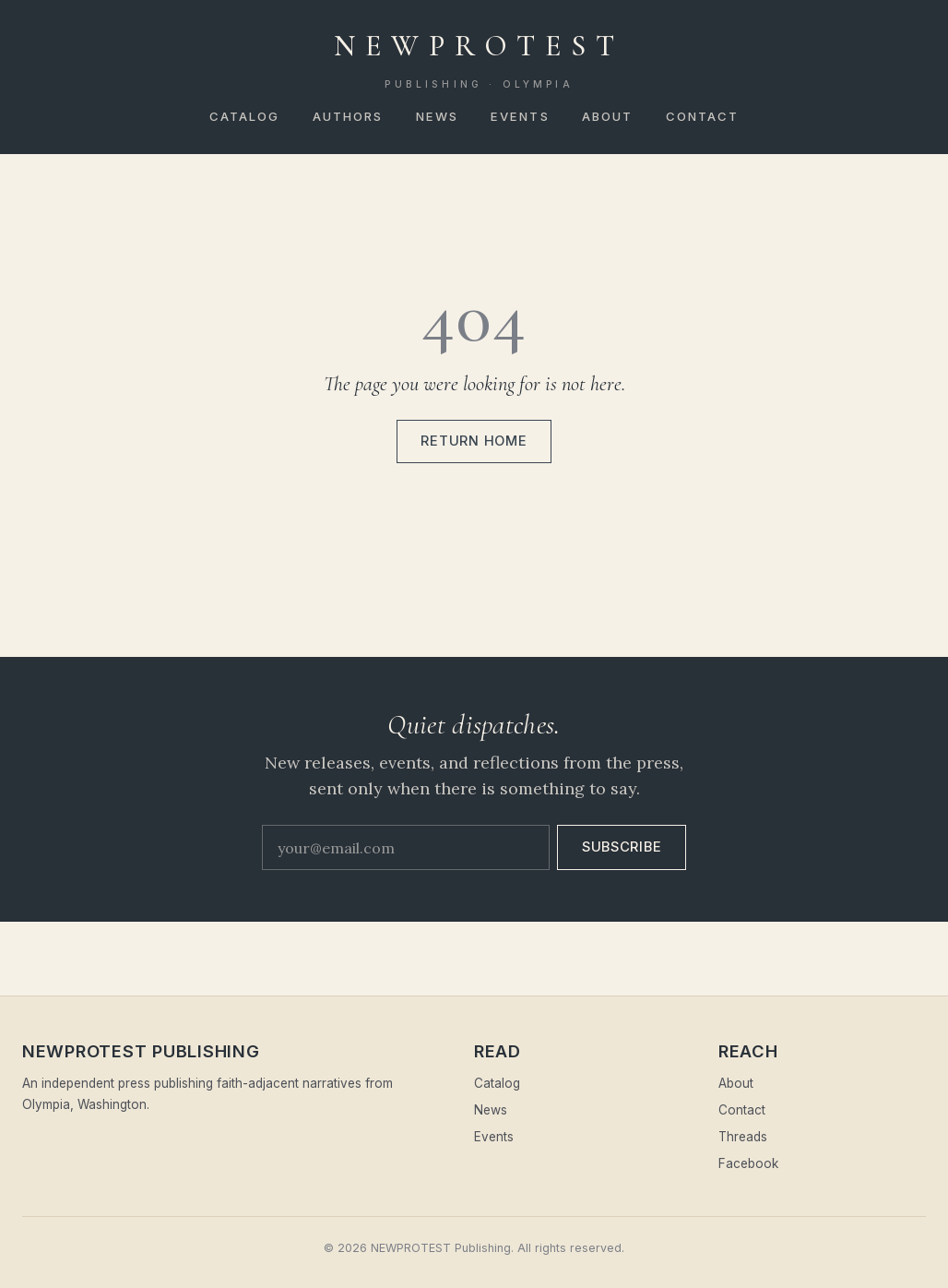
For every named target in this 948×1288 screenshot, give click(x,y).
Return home (474, 441)
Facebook (748, 1163)
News (437, 116)
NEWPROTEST (479, 60)
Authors (348, 116)
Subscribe (622, 847)
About (608, 116)
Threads (742, 1136)
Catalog (244, 116)
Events (520, 116)
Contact (703, 116)
